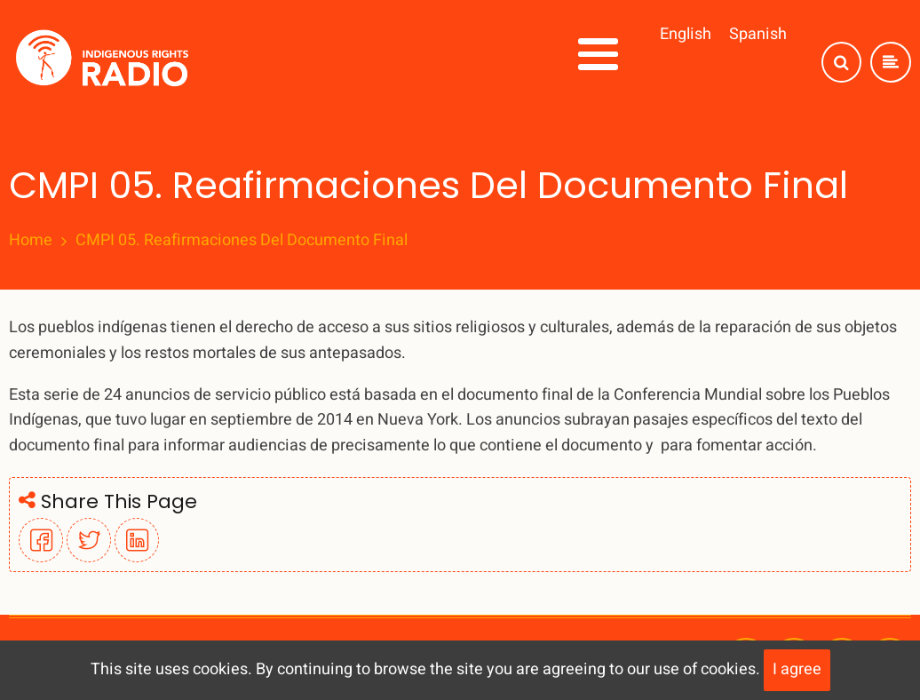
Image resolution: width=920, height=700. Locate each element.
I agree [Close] (797, 669)
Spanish (758, 34)
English (685, 34)
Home (30, 241)
